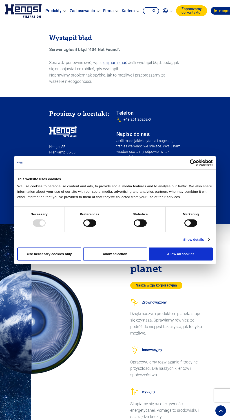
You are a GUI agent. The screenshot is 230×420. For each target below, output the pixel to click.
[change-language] (168, 10)
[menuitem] (54, 10)
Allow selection (115, 254)
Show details (193, 239)
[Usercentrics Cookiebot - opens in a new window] (193, 162)
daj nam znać (115, 62)
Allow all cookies (180, 254)
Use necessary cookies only (49, 254)
